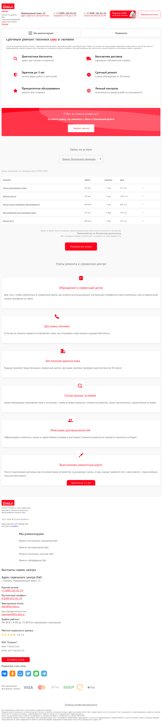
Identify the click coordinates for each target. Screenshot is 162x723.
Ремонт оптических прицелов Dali (38, 540)
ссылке (15, 526)
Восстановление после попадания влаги (19, 212)
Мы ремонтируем (40, 33)
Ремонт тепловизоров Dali (34, 547)
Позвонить (121, 33)
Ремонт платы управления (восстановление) (21, 204)
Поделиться (4, 673)
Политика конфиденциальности (81, 704)
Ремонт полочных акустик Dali (36, 553)
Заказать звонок (81, 128)
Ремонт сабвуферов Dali (32, 560)
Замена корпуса (9, 196)
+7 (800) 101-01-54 (66, 13)
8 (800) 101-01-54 (12, 598)
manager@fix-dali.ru (13, 614)
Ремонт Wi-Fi (8, 221)
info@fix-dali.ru (10, 606)
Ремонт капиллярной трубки (15, 188)
